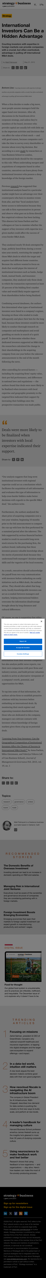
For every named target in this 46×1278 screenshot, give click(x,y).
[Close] (41, 621)
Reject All (23, 641)
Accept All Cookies (23, 647)
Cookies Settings (23, 654)
